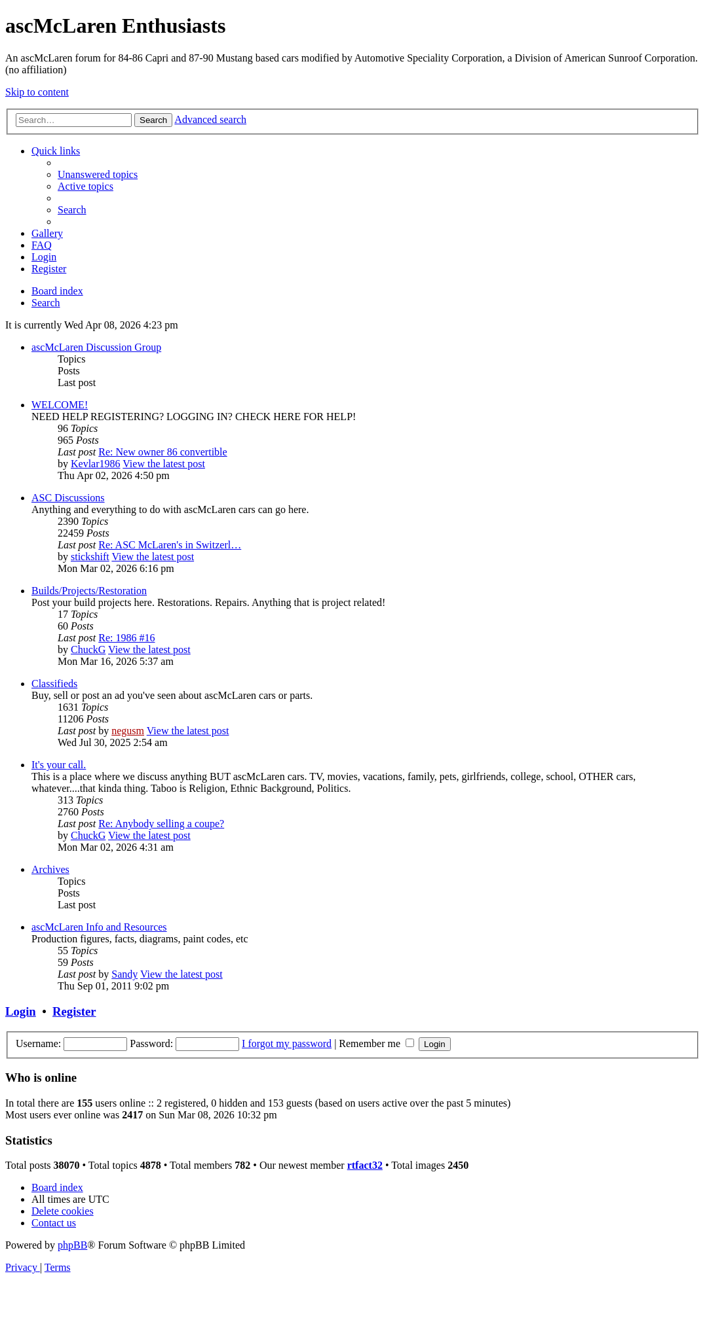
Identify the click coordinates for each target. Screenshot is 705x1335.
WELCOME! (59, 404)
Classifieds (54, 683)
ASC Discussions (68, 497)
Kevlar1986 (96, 463)
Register (74, 1011)
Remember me (376, 1043)
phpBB (72, 1245)
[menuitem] (98, 174)
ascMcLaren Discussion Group (96, 347)
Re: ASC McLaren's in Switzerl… (169, 544)
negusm (127, 730)
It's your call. (58, 764)
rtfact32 (365, 1165)
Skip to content (37, 92)
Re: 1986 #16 (126, 637)
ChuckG (88, 649)
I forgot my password (287, 1043)
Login (20, 1011)
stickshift (90, 556)
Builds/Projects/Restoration (89, 590)
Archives (50, 869)
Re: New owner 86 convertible (162, 451)
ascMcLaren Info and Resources (99, 927)
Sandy (124, 974)
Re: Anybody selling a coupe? (161, 823)
